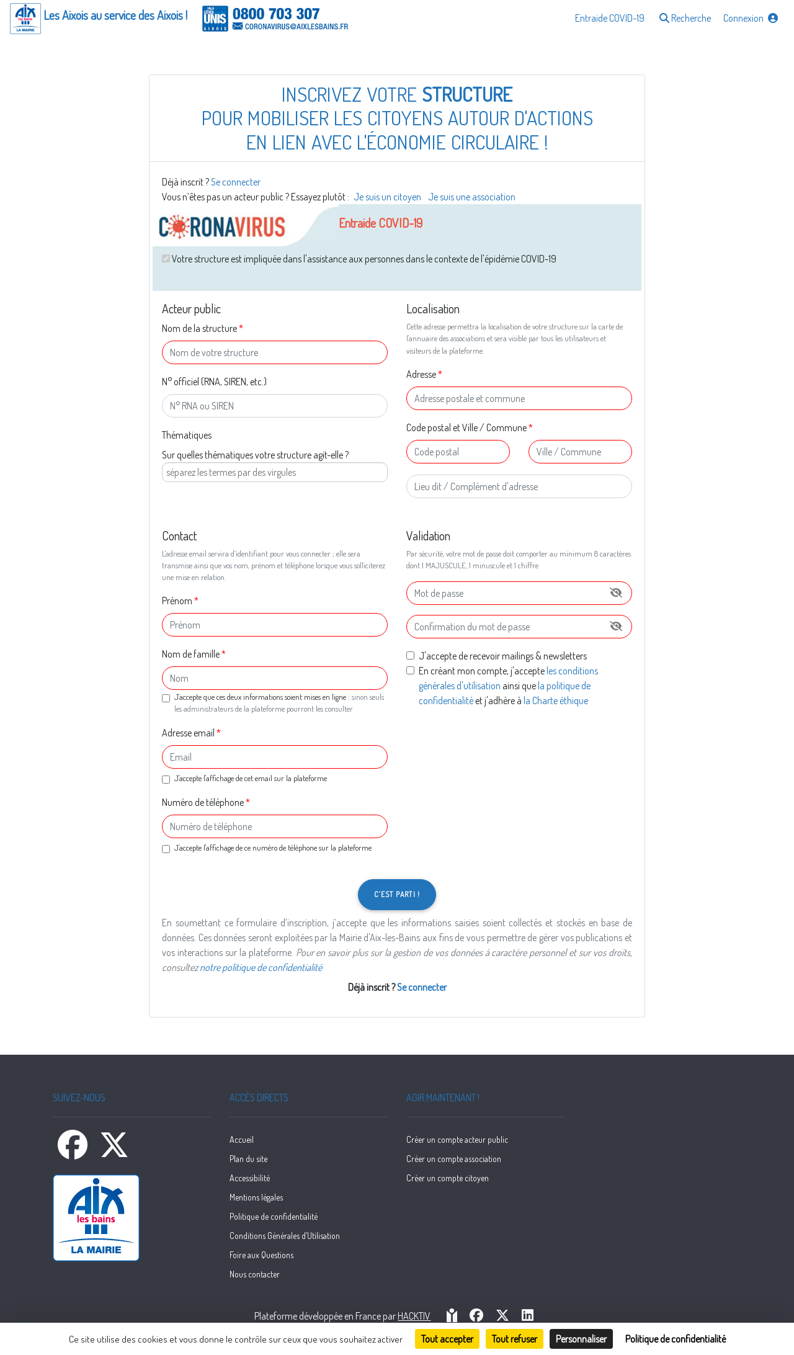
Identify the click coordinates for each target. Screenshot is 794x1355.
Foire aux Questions (261, 1255)
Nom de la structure (199, 328)
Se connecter (236, 182)
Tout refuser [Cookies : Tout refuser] (514, 1339)
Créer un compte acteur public (457, 1139)
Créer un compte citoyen (447, 1178)
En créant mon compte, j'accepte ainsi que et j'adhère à (508, 685)
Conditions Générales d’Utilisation (285, 1235)
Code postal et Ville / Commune (466, 427)
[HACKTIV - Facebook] (476, 1316)
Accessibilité (250, 1178)
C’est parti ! (397, 894)
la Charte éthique (556, 700)
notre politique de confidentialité (261, 967)
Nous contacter (255, 1274)
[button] (684, 19)
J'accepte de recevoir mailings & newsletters (503, 656)
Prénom (177, 600)
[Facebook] (73, 1152)
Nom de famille (191, 654)
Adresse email (188, 733)
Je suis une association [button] (471, 196)
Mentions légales (256, 1197)
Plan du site (248, 1158)
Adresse (421, 374)
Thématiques (187, 435)
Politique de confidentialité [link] (675, 1339)
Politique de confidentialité (274, 1216)
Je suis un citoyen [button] (388, 196)
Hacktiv (414, 1316)
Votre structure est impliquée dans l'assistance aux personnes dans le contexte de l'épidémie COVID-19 (359, 259)
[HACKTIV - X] (502, 1316)
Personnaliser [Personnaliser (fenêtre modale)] (581, 1339)
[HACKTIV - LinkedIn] (527, 1316)
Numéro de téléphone (203, 802)
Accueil (242, 1139)
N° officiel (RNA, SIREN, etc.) (214, 381)
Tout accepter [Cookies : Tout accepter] (447, 1339)
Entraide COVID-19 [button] (610, 18)
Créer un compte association (453, 1158)
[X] (114, 1152)
